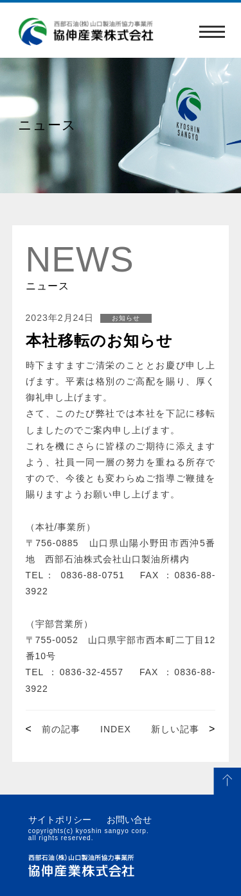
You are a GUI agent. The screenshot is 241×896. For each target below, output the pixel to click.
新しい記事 (175, 729)
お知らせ (126, 318)
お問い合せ (129, 819)
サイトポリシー (59, 819)
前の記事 (61, 729)
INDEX (115, 729)
